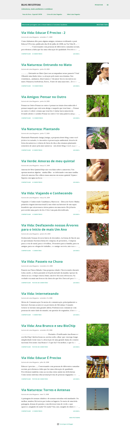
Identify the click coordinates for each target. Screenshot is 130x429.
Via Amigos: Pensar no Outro (43, 97)
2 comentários (37, 411)
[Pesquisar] (99, 5)
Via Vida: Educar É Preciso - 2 (43, 33)
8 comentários (37, 54)
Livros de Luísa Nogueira (53, 14)
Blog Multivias (31, 4)
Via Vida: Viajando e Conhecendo (46, 193)
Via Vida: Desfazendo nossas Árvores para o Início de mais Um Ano (49, 227)
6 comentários (37, 150)
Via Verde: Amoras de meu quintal (48, 161)
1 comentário (37, 250)
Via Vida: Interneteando (40, 293)
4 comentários (37, 214)
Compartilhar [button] (26, 54)
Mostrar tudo (102, 25)
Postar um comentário (40, 283)
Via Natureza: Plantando (40, 129)
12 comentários (37, 118)
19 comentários (37, 86)
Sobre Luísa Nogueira (72, 14)
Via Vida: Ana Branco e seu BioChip (48, 326)
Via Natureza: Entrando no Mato (46, 65)
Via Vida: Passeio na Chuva (42, 261)
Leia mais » (76, 54)
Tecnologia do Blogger (65, 424)
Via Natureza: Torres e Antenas (45, 390)
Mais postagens (74, 417)
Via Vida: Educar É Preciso (41, 358)
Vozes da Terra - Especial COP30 (31, 14)
